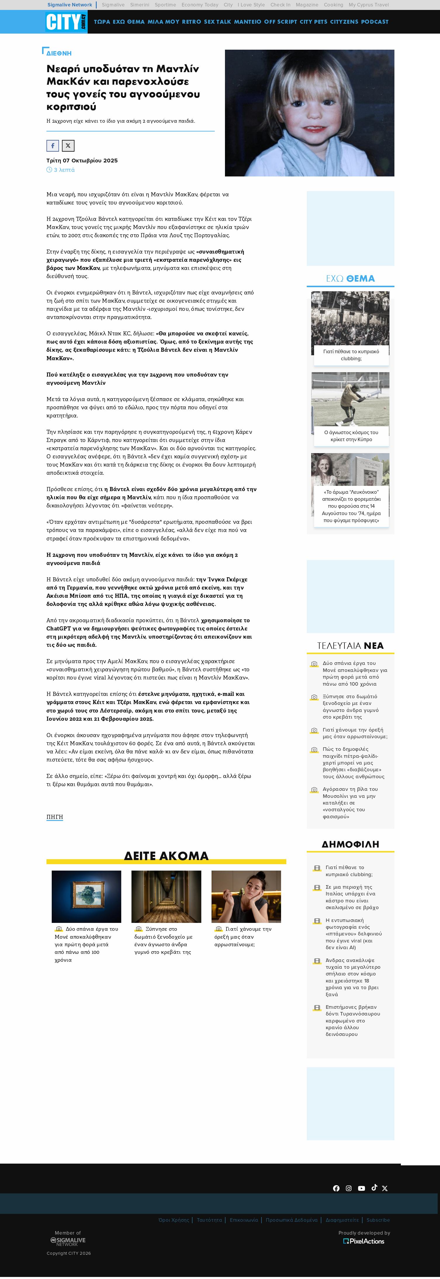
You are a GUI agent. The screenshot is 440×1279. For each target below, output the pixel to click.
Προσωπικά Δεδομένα (292, 1222)
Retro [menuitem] (192, 21)
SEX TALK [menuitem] (218, 21)
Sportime (165, 5)
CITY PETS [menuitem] (314, 21)
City (228, 5)
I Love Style (251, 5)
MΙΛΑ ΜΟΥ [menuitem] (164, 21)
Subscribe (378, 1222)
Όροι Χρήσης (174, 1222)
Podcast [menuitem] (376, 21)
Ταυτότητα (209, 1222)
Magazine (307, 5)
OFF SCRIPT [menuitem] (281, 21)
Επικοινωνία (244, 1222)
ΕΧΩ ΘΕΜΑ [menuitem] (130, 21)
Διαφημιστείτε (342, 1222)
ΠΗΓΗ (59, 818)
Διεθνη (63, 53)
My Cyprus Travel (369, 5)
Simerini (140, 5)
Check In (281, 5)
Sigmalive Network (70, 5)
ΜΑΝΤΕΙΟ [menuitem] (248, 21)
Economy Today (200, 5)
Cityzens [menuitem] (345, 21)
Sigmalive (113, 5)
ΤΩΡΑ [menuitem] (103, 21)
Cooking (334, 5)
